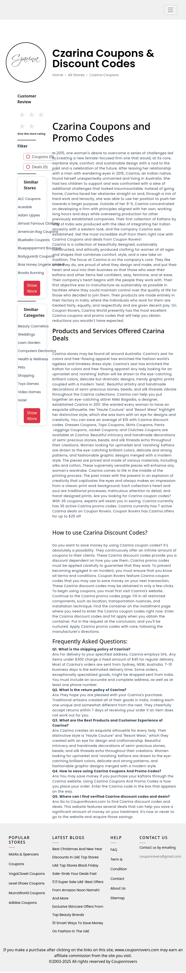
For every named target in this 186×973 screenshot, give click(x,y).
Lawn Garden (29, 344)
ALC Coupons (29, 200)
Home (57, 76)
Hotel (22, 401)
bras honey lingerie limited (41, 266)
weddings (26, 335)
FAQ (113, 851)
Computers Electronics (37, 352)
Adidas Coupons (23, 904)
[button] (170, 10)
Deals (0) (39, 168)
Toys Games (28, 385)
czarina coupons (104, 76)
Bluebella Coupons (34, 241)
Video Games (29, 393)
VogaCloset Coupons (27, 875)
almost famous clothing (38, 224)
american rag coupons (38, 233)
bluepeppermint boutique (39, 249)
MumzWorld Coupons (27, 894)
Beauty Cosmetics (33, 327)
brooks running (31, 274)
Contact (117, 880)
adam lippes (29, 216)
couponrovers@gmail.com (160, 857)
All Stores (76, 76)
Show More (32, 289)
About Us (117, 889)
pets (21, 368)
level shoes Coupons (27, 884)
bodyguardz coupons (36, 257)
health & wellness (33, 360)
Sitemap (117, 899)
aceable (25, 208)
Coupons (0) (43, 158)
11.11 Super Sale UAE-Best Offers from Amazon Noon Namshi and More (77, 891)
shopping (26, 377)
